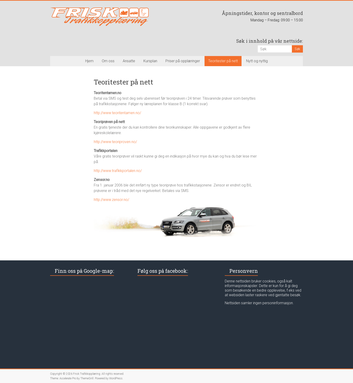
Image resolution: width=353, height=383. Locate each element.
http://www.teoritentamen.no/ (117, 113)
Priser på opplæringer (182, 61)
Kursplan (150, 61)
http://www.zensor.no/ (111, 199)
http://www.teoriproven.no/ (115, 142)
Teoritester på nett (223, 61)
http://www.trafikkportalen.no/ (118, 171)
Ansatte (129, 61)
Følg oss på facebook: (162, 271)
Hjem (89, 61)
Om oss (108, 61)
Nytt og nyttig (257, 61)
